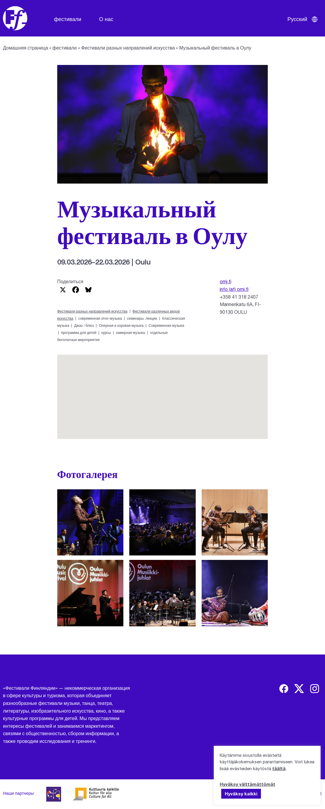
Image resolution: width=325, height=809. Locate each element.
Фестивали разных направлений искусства (128, 47)
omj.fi (225, 281)
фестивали (67, 19)
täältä (279, 768)
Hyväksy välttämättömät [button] (247, 784)
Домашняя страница (25, 47)
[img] (283, 688)
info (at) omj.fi (234, 289)
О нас (106, 19)
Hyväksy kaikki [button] (241, 793)
